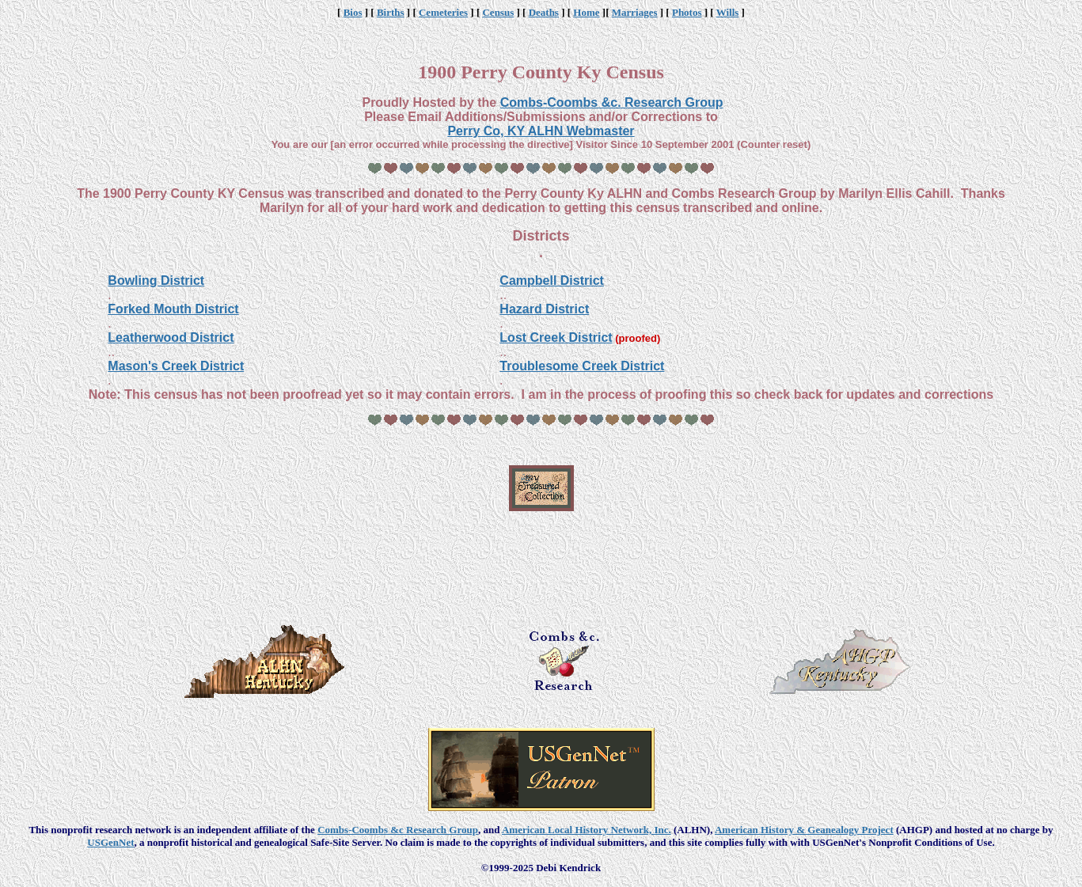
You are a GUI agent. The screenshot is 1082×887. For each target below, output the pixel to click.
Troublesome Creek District (581, 366)
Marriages (635, 12)
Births (390, 12)
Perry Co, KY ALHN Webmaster (540, 131)
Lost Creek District (555, 337)
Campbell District (551, 280)
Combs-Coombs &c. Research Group (611, 102)
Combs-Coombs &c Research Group (397, 830)
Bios (353, 12)
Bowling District (156, 280)
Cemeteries (443, 12)
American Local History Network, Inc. (586, 830)
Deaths (544, 12)
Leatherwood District (170, 337)
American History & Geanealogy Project (804, 830)
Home (586, 12)
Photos (687, 12)
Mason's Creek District (176, 366)
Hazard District (544, 309)
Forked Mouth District (173, 309)
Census (498, 12)
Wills (727, 12)
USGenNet (110, 842)
